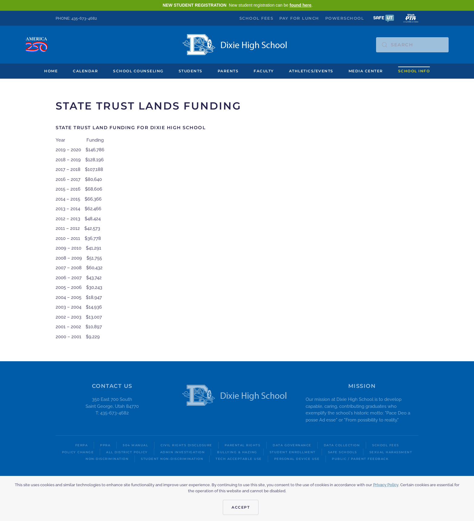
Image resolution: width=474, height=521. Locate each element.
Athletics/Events (311, 71)
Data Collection (342, 445)
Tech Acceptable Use (239, 459)
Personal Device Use (297, 459)
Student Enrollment (293, 452)
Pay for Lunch (299, 18)
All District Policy (127, 452)
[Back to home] (237, 44)
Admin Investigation (182, 452)
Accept (241, 507)
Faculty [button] (264, 71)
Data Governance (292, 445)
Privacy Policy (385, 485)
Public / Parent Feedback (360, 459)
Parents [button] (228, 71)
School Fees (256, 18)
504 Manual (135, 445)
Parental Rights (243, 445)
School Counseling (138, 71)
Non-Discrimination (107, 459)
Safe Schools (342, 452)
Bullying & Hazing (237, 452)
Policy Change (78, 452)
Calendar (85, 71)
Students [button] (191, 71)
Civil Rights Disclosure (186, 445)
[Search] (412, 44)
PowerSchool (344, 18)
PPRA (105, 445)
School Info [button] (414, 71)
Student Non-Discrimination (172, 459)
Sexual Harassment (390, 452)
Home (51, 71)
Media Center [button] (366, 71)
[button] (383, 18)
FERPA (81, 445)
